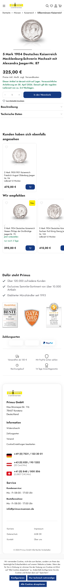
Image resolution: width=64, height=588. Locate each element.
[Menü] (4, 6)
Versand (10, 438)
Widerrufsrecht (13, 428)
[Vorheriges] (5, 226)
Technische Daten (11, 114)
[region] (32, 34)
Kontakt (10, 539)
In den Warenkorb (42, 94)
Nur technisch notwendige (42, 577)
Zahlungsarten (13, 433)
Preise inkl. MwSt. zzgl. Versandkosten (21, 77)
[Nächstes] (59, 226)
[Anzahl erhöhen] (19, 95)
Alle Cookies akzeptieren (33, 584)
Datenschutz (12, 534)
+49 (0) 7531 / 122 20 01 (28, 454)
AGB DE (38, 534)
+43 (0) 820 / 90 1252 (27, 462)
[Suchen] (47, 6)
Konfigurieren (17, 577)
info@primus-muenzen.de (20, 509)
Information (14, 422)
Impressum (38, 528)
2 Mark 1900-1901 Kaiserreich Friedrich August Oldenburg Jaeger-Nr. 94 (19, 175)
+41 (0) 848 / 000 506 (27, 471)
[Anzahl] (12, 95)
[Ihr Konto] (56, 6)
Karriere (10, 528)
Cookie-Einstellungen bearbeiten (21, 444)
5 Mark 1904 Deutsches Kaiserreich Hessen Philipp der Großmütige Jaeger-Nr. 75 (19, 231)
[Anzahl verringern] (5, 95)
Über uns (38, 539)
